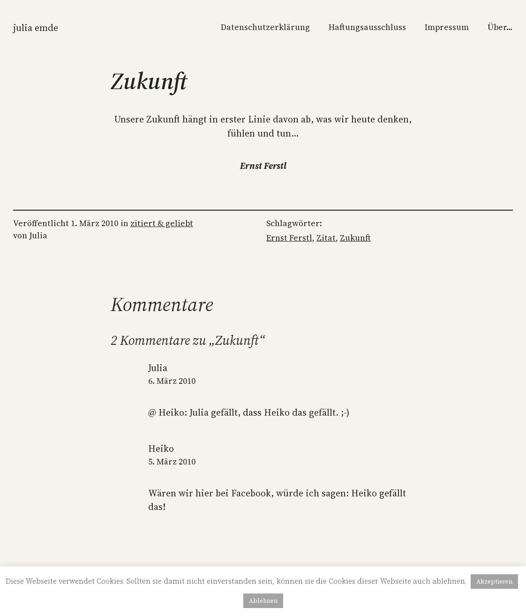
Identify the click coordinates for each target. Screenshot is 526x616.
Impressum (447, 27)
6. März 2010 (171, 381)
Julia (157, 368)
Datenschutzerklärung (265, 27)
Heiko (161, 448)
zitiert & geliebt (161, 223)
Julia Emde (35, 28)
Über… (500, 27)
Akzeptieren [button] (494, 582)
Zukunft (355, 237)
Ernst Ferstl (289, 237)
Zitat (326, 237)
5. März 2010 (171, 461)
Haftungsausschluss (367, 27)
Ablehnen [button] (263, 601)
